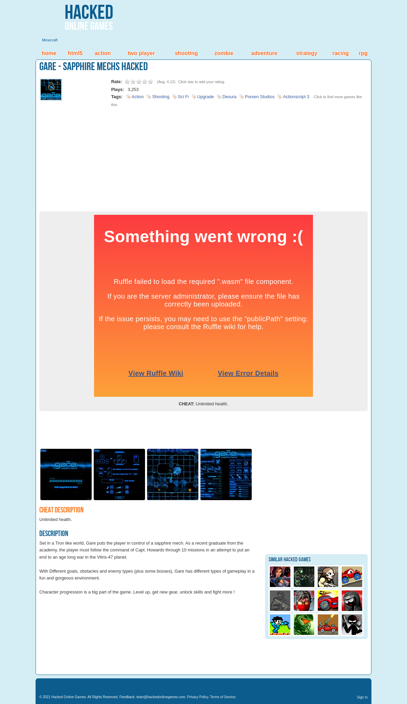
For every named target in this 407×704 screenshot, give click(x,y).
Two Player (141, 53)
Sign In (362, 697)
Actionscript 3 (296, 96)
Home (49, 53)
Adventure (264, 53)
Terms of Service (222, 697)
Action (103, 53)
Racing (340, 53)
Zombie (223, 53)
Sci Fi (183, 96)
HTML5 (75, 53)
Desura (229, 96)
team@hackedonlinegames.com (160, 697)
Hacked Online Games (68, 697)
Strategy (306, 53)
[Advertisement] (203, 157)
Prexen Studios (260, 96)
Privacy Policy (197, 697)
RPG (363, 53)
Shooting (186, 53)
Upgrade (205, 96)
